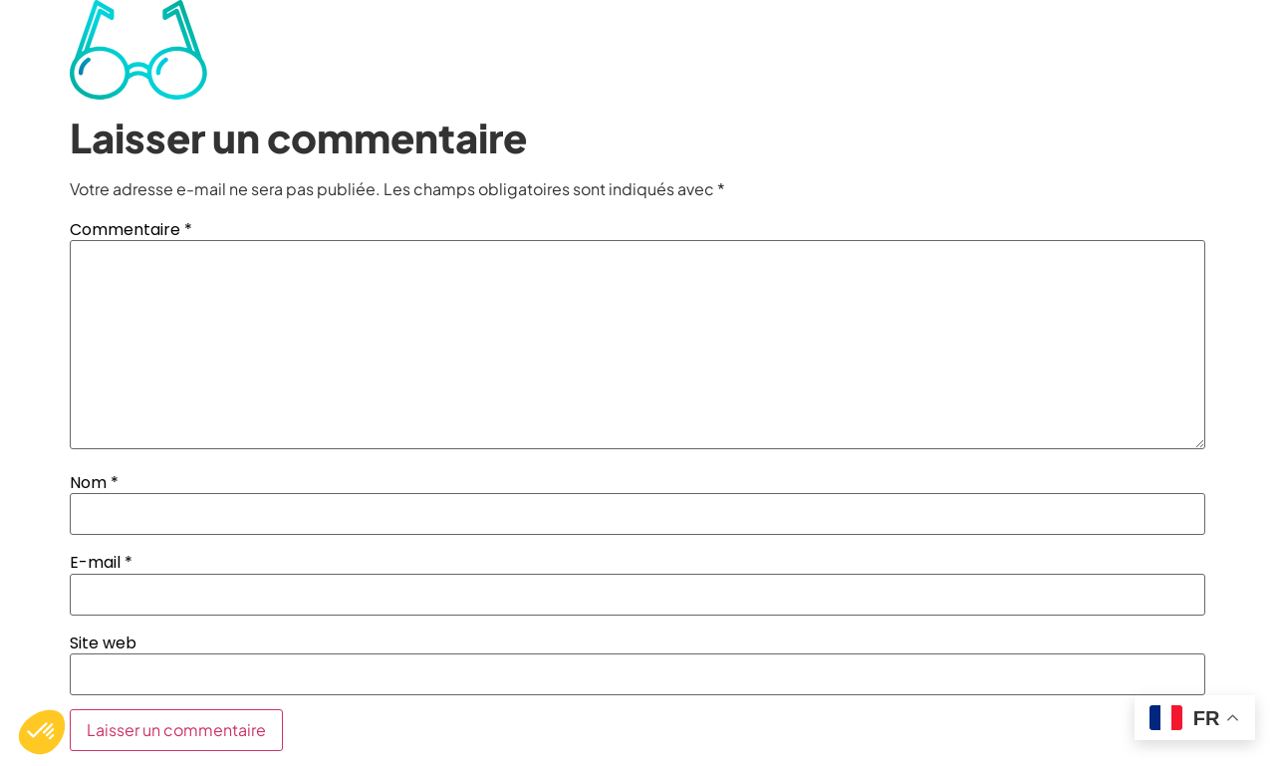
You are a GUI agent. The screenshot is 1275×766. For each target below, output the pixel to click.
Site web (103, 643)
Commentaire (131, 230)
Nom (94, 483)
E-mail (101, 563)
